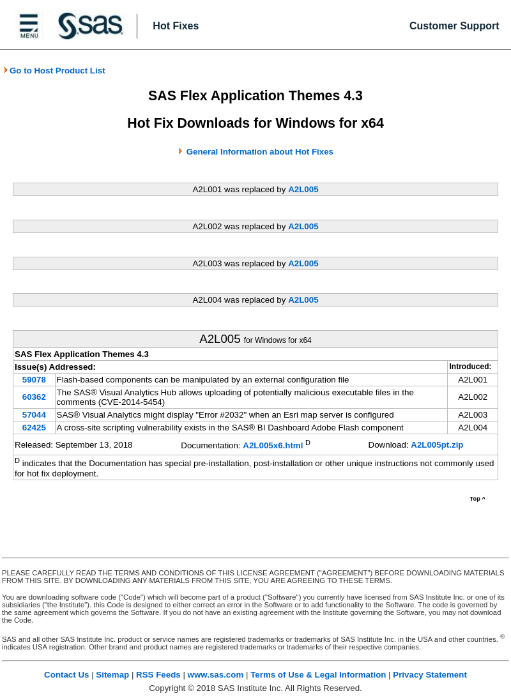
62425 (34, 427)
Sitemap (112, 674)
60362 (34, 397)
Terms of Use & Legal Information (318, 674)
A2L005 (303, 189)
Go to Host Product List (54, 70)
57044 (34, 415)
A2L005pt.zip (437, 445)
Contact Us (66, 674)
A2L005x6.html (273, 445)
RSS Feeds (158, 674)
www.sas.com (216, 674)
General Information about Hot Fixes (260, 151)
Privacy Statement (430, 674)
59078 (34, 379)
